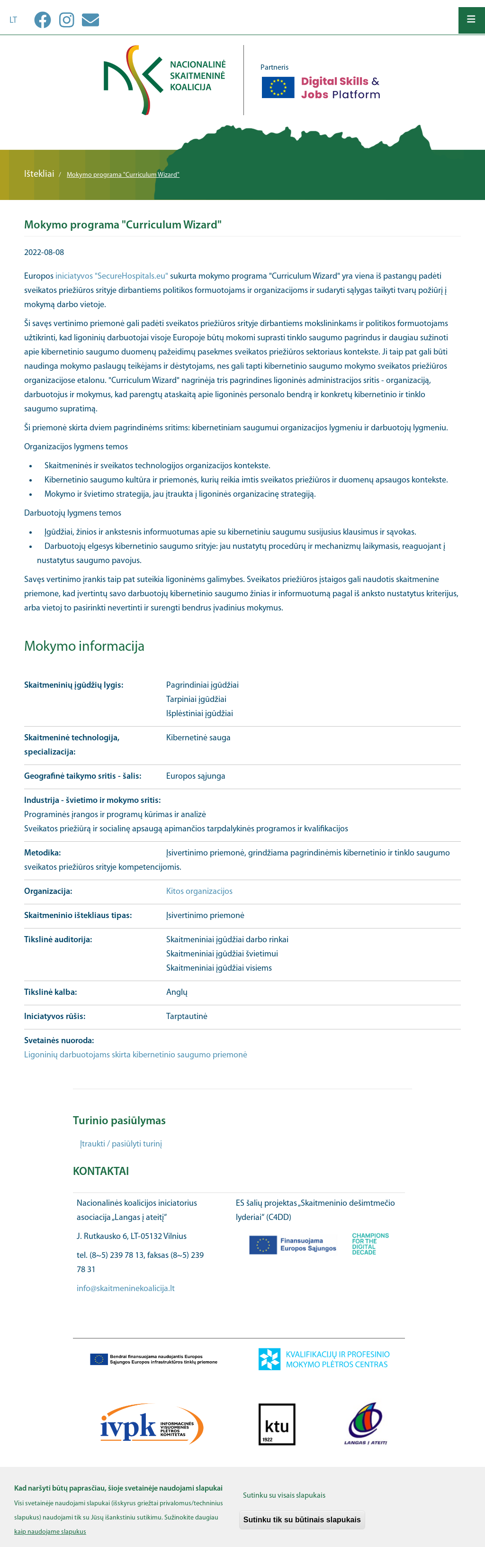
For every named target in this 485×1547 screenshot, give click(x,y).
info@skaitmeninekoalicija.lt (126, 1288)
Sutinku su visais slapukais (284, 1501)
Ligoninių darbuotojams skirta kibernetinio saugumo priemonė (135, 1055)
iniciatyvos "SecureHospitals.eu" (111, 276)
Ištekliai (39, 174)
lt (13, 20)
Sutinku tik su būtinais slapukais (302, 1525)
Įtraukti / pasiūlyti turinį (121, 1144)
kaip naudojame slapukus (50, 1537)
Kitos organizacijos (199, 891)
